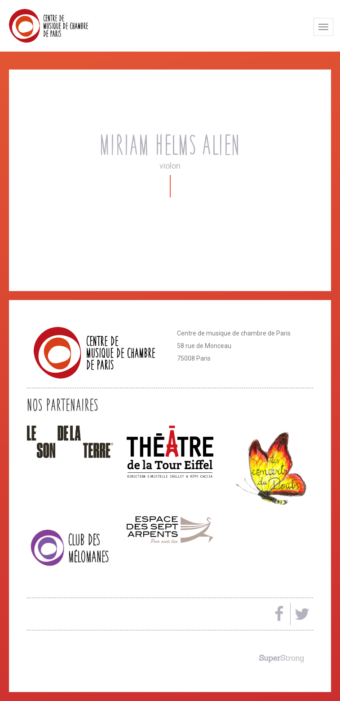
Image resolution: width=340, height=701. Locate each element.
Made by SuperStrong (281, 658)
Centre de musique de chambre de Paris (69, 26)
